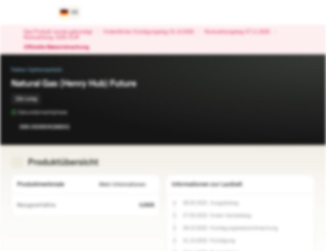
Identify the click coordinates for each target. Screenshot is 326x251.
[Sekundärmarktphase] (72, 112)
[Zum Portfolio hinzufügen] (308, 127)
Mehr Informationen (126, 185)
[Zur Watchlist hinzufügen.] (294, 127)
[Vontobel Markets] (30, 12)
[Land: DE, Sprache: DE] (69, 13)
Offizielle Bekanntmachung (60, 47)
